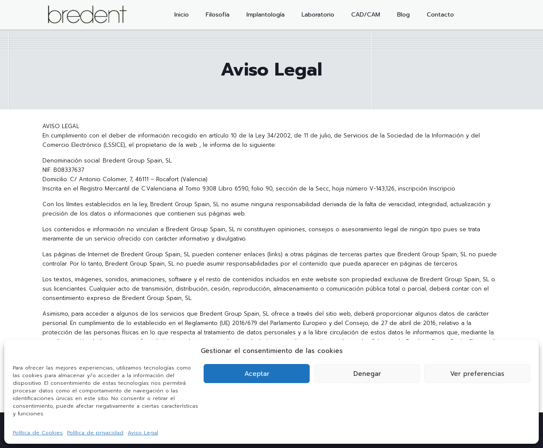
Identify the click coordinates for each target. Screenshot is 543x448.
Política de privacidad (95, 433)
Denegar (367, 373)
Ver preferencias (477, 373)
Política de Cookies (38, 433)
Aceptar (256, 373)
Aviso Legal (143, 433)
